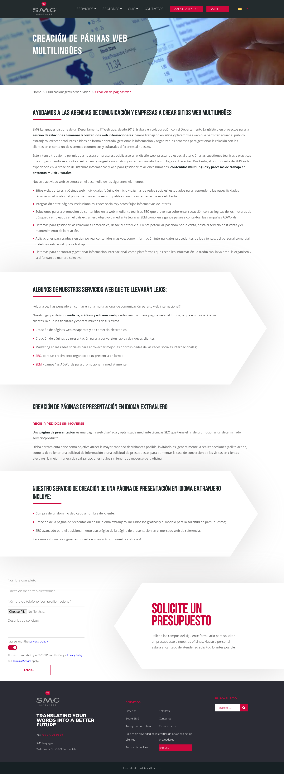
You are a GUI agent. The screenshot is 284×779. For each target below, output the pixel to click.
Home (37, 92)
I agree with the (28, 641)
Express (164, 747)
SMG (138, 10)
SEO (38, 356)
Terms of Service (22, 661)
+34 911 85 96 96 (52, 734)
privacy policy (38, 641)
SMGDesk (220, 10)
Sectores (119, 10)
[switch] (12, 647)
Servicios (95, 10)
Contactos (158, 10)
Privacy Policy (75, 655)
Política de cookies (137, 747)
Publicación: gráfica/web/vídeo (68, 92)
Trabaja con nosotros (138, 726)
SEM (39, 364)
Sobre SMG (132, 718)
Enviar (29, 670)
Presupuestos (190, 10)
